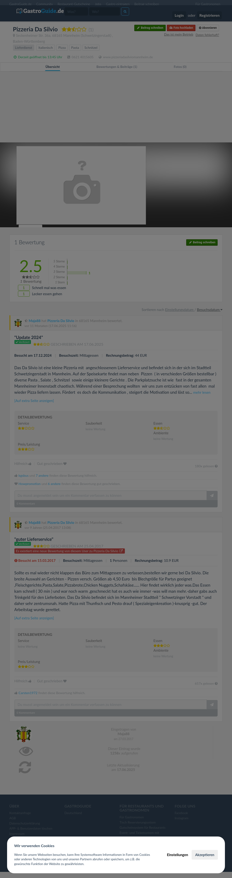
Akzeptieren (204, 855)
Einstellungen (177, 855)
